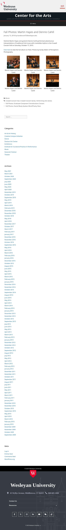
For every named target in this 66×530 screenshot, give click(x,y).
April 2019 (8, 203)
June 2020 (8, 184)
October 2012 (9, 348)
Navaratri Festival (10, 152)
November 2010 (10, 406)
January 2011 (9, 400)
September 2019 (10, 197)
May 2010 (8, 414)
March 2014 (9, 306)
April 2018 (8, 221)
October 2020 (9, 176)
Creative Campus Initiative (14, 136)
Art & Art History (10, 133)
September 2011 (10, 379)
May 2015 (8, 271)
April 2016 (8, 250)
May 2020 (8, 187)
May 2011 (8, 390)
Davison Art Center (11, 141)
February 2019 (9, 208)
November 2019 (10, 192)
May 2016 (8, 247)
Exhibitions (8, 144)
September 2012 (10, 350)
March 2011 (9, 395)
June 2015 (8, 269)
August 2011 (9, 382)
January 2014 (9, 311)
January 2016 (9, 258)
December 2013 (10, 313)
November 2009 (10, 429)
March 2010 (9, 419)
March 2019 (9, 205)
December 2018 (10, 211)
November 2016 (10, 240)
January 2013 (9, 340)
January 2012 (9, 369)
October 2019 (9, 195)
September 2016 (10, 245)
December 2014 (10, 284)
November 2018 (10, 213)
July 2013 (8, 324)
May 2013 (8, 329)
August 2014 (9, 295)
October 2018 (9, 216)
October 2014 (9, 290)
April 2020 (8, 189)
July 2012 (8, 356)
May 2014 (8, 300)
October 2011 (9, 377)
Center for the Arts (33, 15)
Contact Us (13, 501)
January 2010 (9, 424)
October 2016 (9, 242)
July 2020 (8, 182)
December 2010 (10, 403)
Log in (7, 451)
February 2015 (9, 279)
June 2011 (8, 387)
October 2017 (9, 226)
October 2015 (9, 263)
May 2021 (8, 171)
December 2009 (10, 427)
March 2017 (9, 229)
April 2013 (8, 332)
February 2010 (9, 422)
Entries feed (9, 454)
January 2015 (9, 282)
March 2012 (9, 364)
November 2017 (10, 224)
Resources (13, 505)
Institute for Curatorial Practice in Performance (21, 147)
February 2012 (9, 366)
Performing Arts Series (44, 101)
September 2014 (10, 292)
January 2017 (9, 234)
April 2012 (8, 361)
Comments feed (10, 456)
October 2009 (9, 432)
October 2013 (9, 319)
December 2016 (10, 237)
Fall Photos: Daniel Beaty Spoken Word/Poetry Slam (23, 106)
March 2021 (9, 174)
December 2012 (10, 342)
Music (8, 98)
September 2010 (10, 411)
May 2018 (8, 219)
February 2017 (9, 232)
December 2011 (10, 371)
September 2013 (10, 321)
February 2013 (9, 337)
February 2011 (9, 398)
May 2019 (8, 200)
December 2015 (10, 261)
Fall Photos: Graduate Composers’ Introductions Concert (25, 103)
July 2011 (8, 385)
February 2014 (9, 308)
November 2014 (10, 287)
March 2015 (9, 277)
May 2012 (8, 358)
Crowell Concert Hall (13, 101)
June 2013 (8, 327)
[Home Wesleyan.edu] (33, 474)
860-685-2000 (53, 493)
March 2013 (9, 335)
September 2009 (10, 435)
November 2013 (10, 316)
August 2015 (9, 266)
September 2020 (10, 179)
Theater (7, 155)
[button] (62, 6)
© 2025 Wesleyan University (32, 525)
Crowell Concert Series (28, 101)
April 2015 (8, 274)
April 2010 (8, 416)
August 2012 (9, 353)
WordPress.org (10, 459)
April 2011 (8, 393)
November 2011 (10, 374)
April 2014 (8, 303)
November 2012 (10, 345)
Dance (7, 139)
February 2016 (9, 255)
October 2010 (9, 408)
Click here (7, 50)
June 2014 (8, 298)
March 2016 (9, 253)
